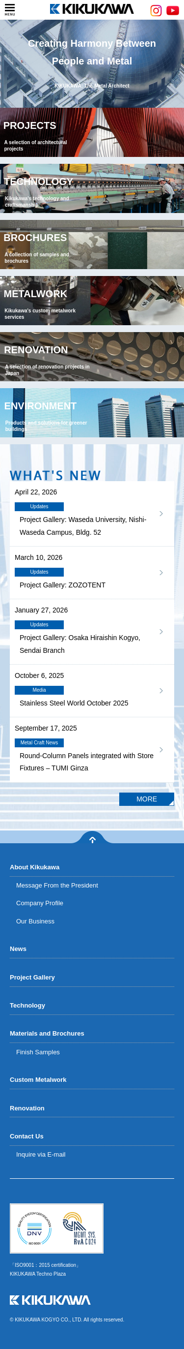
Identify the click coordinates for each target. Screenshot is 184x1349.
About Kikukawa (34, 867)
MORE (146, 799)
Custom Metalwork (38, 1079)
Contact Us (27, 1136)
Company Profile (39, 903)
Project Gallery (32, 977)
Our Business (35, 921)
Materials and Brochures (47, 1033)
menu (10, 10)
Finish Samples (38, 1052)
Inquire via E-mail (40, 1154)
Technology (27, 1005)
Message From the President (57, 885)
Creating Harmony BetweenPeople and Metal (92, 64)
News (18, 948)
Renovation (27, 1108)
